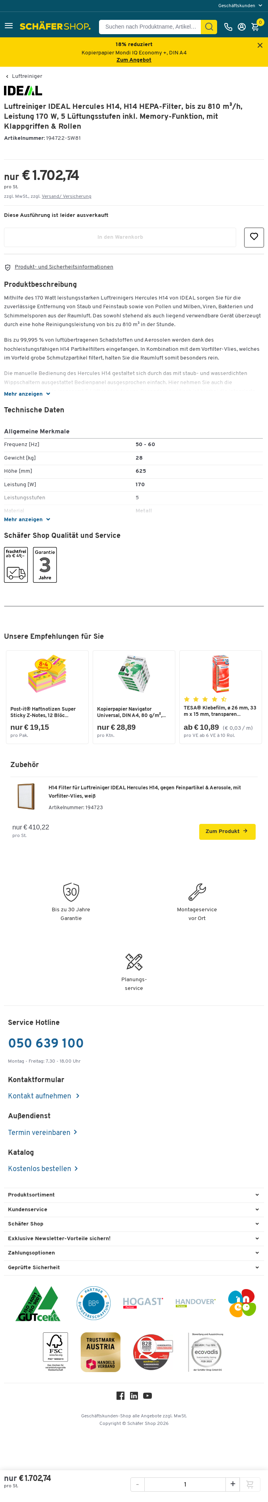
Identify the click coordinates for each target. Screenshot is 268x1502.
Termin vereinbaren (39, 1133)
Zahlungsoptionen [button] (31, 1253)
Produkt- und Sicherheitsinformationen (64, 267)
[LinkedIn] (134, 1397)
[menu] (241, 6)
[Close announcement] (260, 46)
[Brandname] (23, 94)
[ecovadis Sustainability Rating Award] (205, 1353)
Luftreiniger (27, 76)
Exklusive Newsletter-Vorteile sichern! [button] (59, 1239)
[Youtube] (147, 1397)
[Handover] (196, 1305)
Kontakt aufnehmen (40, 1096)
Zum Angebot (134, 60)
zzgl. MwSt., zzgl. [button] (47, 196)
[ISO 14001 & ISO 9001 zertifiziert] (38, 1305)
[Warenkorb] (257, 27)
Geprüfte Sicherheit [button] (34, 1268)
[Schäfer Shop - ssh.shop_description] (56, 27)
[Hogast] (143, 1304)
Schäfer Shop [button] (25, 1224)
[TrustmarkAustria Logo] (100, 1353)
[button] (9, 27)
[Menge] (185, 1485)
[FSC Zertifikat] (55, 1353)
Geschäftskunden (237, 6)
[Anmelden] (244, 27)
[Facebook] (120, 1397)
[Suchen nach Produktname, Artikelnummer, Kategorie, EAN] (153, 27)
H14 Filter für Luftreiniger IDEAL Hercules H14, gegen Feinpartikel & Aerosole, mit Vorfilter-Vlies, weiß (145, 792)
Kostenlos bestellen (39, 1169)
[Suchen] (209, 27)
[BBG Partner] (94, 1304)
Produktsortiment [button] (31, 1195)
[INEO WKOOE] (242, 1304)
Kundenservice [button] (27, 1210)
